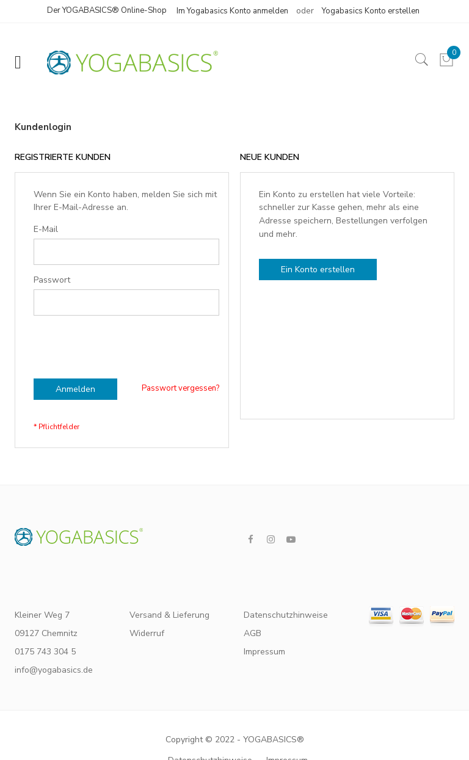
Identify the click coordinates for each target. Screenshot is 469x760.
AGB (252, 633)
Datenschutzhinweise (282, 615)
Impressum (264, 651)
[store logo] (126, 62)
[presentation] (126, 339)
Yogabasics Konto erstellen (371, 10)
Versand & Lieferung (169, 615)
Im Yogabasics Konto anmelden (232, 10)
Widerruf (146, 633)
